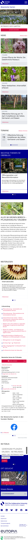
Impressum (3, 518)
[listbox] (14, 140)
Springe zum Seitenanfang (22, 525)
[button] (10, 145)
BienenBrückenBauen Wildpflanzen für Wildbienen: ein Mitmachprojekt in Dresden (14, 336)
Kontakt (3, 516)
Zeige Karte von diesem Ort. (10, 374)
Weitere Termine (23, 130)
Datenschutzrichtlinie (22, 437)
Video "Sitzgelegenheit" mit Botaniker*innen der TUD (14, 346)
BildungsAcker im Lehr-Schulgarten (12, 340)
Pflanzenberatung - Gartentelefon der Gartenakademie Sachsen (12, 310)
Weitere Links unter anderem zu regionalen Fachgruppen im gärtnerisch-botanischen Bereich (14, 325)
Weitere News (23, 35)
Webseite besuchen (7, 365)
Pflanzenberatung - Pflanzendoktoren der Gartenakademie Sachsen (13, 314)
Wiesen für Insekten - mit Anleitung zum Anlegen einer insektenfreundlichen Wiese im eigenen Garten (14, 331)
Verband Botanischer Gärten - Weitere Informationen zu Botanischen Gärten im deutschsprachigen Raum (13, 319)
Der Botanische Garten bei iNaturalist (12, 350)
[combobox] (14, 494)
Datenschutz (4, 521)
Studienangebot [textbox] (8, 493)
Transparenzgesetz (5, 523)
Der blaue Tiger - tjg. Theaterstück (11, 343)
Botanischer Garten (8, 7)
